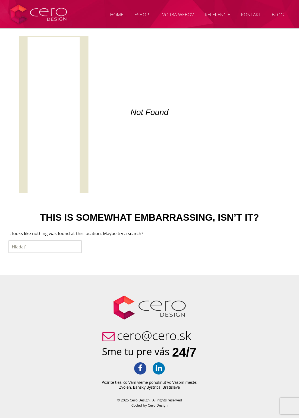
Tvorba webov (177, 14)
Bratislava (171, 387)
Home (116, 14)
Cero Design (158, 405)
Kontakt (251, 14)
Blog (278, 14)
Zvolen (125, 387)
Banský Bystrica (147, 387)
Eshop (141, 14)
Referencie (217, 14)
